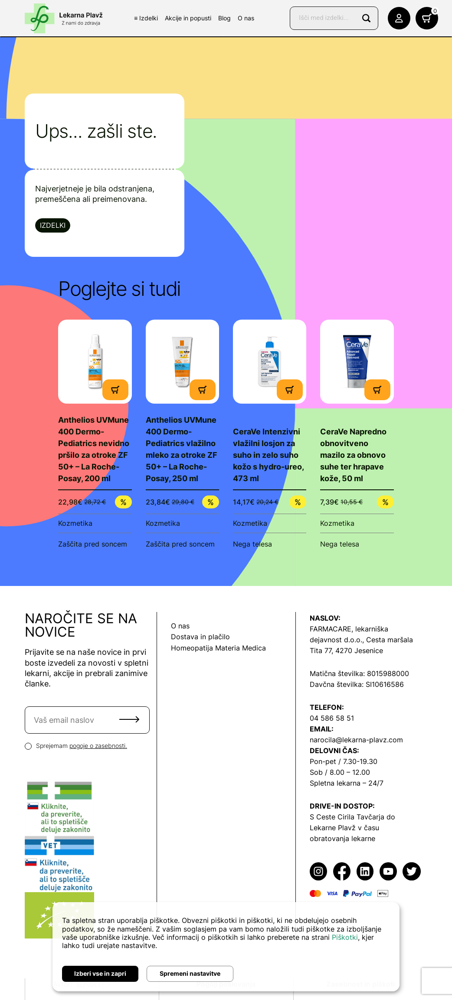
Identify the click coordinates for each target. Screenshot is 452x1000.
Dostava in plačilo (200, 636)
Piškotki (345, 937)
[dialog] (226, 946)
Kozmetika (75, 523)
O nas (246, 18)
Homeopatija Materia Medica (218, 648)
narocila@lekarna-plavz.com (356, 739)
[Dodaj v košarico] (115, 389)
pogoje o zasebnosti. (98, 745)
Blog (224, 18)
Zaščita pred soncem (92, 544)
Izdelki (53, 225)
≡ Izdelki (146, 18)
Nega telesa (252, 544)
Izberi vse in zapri (100, 973)
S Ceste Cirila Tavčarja (347, 816)
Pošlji (129, 719)
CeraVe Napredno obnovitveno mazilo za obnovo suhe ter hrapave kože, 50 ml (353, 455)
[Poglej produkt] (94, 361)
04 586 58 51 (332, 718)
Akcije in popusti (188, 18)
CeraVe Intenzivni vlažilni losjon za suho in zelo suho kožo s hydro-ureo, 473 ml (268, 455)
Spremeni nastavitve (190, 973)
